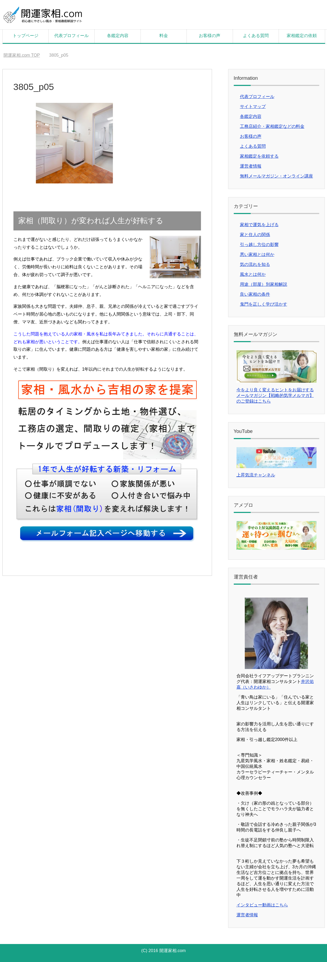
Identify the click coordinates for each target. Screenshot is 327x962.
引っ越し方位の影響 (259, 244)
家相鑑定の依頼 (302, 35)
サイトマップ (253, 106)
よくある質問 (256, 35)
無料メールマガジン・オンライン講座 (276, 176)
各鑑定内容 (117, 35)
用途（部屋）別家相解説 (263, 284)
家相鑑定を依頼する (259, 156)
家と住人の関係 (255, 234)
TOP (21, 55)
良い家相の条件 (255, 294)
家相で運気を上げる (259, 224)
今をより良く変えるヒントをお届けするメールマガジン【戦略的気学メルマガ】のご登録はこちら (275, 395)
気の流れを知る (255, 264)
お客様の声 (209, 35)
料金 (163, 35)
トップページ (25, 35)
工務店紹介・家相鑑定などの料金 (272, 126)
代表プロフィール (71, 35)
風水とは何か (253, 274)
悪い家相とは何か (257, 254)
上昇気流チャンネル (255, 475)
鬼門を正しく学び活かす (263, 304)
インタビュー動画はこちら (262, 905)
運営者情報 (250, 166)
